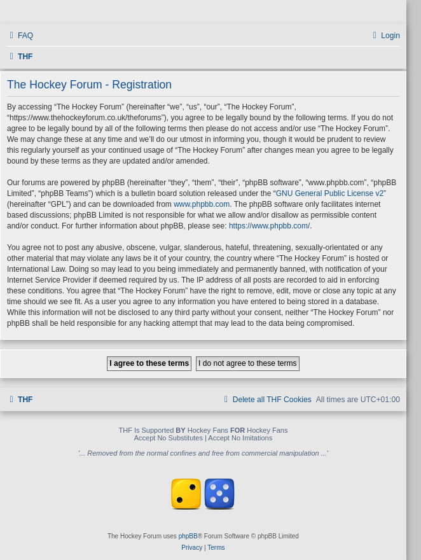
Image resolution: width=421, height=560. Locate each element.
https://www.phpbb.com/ (269, 225)
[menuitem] (19, 36)
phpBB (188, 536)
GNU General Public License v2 (329, 193)
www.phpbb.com (202, 204)
